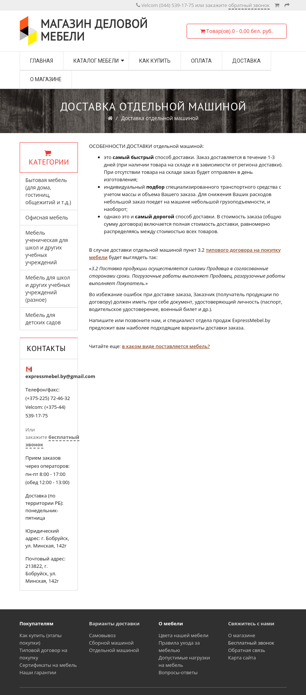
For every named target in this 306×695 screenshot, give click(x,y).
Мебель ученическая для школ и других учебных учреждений (47, 247)
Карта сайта (242, 657)
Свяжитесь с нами (251, 623)
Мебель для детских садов (43, 318)
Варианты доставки (114, 623)
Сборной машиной (111, 642)
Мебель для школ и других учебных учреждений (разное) (48, 288)
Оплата (201, 61)
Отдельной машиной (114, 650)
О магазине (46, 79)
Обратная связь (246, 650)
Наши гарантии (38, 672)
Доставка (246, 61)
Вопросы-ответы (178, 672)
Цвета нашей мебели (184, 635)
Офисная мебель (47, 217)
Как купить (155, 61)
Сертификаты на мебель (48, 665)
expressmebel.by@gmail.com (60, 376)
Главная (41, 61)
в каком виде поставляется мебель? (166, 346)
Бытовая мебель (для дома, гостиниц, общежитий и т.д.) (48, 191)
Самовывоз (102, 635)
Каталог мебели (96, 61)
